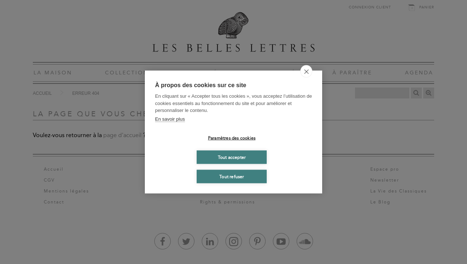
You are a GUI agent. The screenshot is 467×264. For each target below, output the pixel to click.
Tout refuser (231, 176)
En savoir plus (170, 118)
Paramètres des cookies (231, 137)
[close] (306, 71)
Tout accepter (232, 157)
